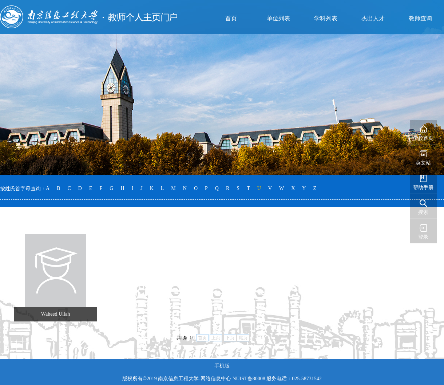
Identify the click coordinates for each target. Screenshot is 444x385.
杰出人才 (373, 18)
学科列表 (325, 18)
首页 (231, 18)
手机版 (222, 366)
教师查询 (420, 18)
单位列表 (278, 18)
